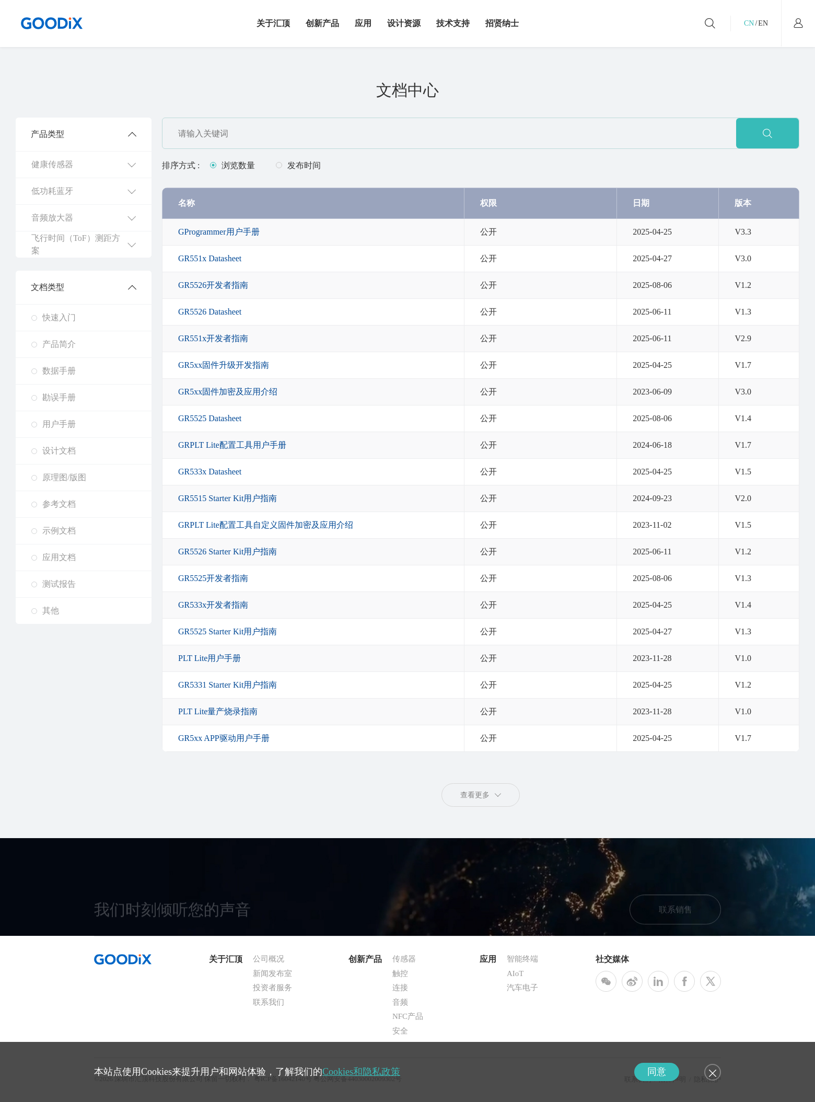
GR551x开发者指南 (213, 338)
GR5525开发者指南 (213, 578)
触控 (400, 975)
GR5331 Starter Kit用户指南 (227, 684)
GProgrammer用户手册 (219, 231)
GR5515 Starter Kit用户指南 (227, 498)
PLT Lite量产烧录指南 (218, 711)
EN (763, 23)
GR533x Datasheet (209, 471)
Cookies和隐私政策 (361, 1071)
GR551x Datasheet (209, 258)
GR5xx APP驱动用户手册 (224, 738)
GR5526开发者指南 (213, 285)
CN (749, 23)
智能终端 (522, 960)
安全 (400, 1032)
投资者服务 (272, 989)
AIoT (515, 975)
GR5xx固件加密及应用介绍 (227, 391)
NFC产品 (407, 1018)
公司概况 (268, 960)
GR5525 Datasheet (209, 418)
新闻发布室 (272, 975)
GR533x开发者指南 (213, 604)
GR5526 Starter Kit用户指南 (227, 551)
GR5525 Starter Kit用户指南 (227, 631)
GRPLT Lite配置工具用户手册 (232, 444)
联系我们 (268, 1004)
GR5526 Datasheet (209, 311)
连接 (400, 989)
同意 (656, 1071)
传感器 (404, 960)
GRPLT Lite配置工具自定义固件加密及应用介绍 (265, 524)
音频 (400, 1004)
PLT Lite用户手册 (209, 658)
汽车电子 (522, 989)
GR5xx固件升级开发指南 (223, 365)
